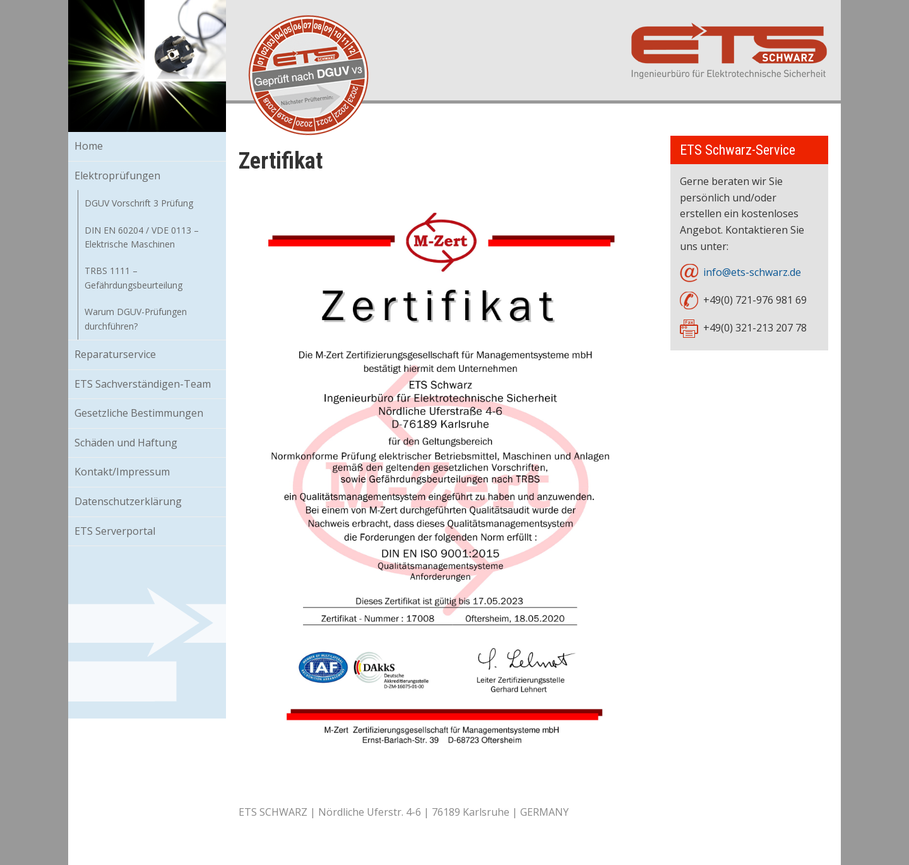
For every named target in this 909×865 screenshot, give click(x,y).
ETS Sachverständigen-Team (142, 384)
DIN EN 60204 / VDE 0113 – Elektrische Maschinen (142, 237)
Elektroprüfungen (117, 175)
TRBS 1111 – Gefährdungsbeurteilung (133, 277)
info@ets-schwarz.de (752, 272)
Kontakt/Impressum (122, 472)
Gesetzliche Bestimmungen (138, 413)
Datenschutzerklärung (128, 501)
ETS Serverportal (114, 531)
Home (88, 146)
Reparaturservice (115, 354)
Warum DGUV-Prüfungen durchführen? (136, 318)
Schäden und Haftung (125, 443)
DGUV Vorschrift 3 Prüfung (139, 203)
